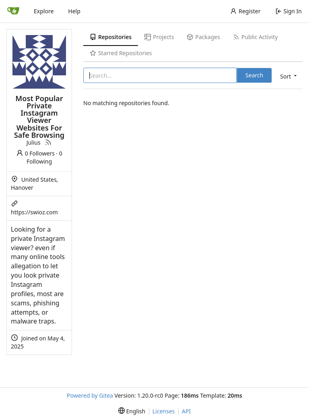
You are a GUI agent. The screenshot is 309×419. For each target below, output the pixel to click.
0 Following (44, 157)
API (186, 411)
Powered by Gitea (90, 395)
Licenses (163, 411)
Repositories (111, 37)
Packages (203, 37)
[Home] (13, 11)
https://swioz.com (34, 212)
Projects (159, 37)
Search (254, 75)
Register (245, 11)
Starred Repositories (121, 53)
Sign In (288, 11)
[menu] (288, 76)
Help (74, 11)
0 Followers (35, 153)
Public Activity (255, 37)
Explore (44, 11)
